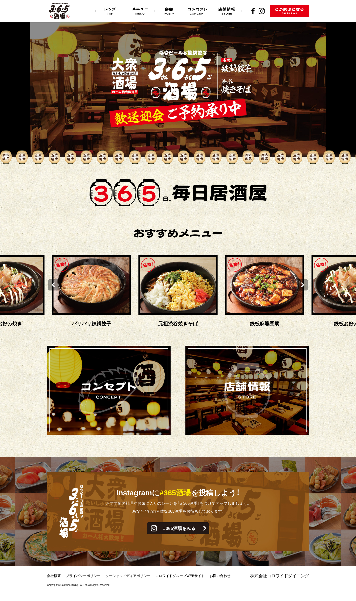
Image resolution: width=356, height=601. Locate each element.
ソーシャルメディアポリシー (127, 575)
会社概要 (54, 575)
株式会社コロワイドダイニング (279, 575)
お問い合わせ (220, 575)
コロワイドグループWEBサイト (180, 575)
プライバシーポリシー (83, 575)
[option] (178, 291)
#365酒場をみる (179, 528)
